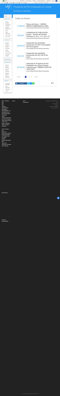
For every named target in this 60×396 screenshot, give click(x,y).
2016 (13, 269)
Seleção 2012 (4, 254)
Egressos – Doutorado (6, 123)
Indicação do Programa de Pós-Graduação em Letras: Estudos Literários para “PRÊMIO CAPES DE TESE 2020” (38, 66)
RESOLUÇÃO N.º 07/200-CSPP (6, 174)
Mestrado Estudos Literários (27, 103)
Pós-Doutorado (4, 186)
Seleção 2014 (4, 251)
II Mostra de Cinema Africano (17, 352)
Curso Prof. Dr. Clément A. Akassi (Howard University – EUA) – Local (6, 120)
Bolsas (3, 127)
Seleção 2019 (4, 242)
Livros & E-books (4, 191)
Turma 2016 (25, 111)
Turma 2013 (25, 140)
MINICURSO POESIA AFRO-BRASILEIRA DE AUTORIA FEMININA (17, 175)
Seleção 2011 (4, 256)
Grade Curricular (4, 168)
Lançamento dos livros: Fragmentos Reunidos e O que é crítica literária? (17, 287)
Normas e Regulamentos (5, 173)
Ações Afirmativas (5, 107)
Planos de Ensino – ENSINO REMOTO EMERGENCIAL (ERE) (37, 25)
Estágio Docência (4, 159)
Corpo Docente (4, 150)
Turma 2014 (25, 114)
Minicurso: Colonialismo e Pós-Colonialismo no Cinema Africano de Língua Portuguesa (17, 378)
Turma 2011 (25, 143)
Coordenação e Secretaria (6, 144)
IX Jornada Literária (15, 190)
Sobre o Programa (5, 145)
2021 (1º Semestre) (5, 100)
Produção (3, 138)
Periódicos (3, 189)
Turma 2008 (25, 123)
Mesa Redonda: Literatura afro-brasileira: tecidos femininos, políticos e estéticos (17, 237)
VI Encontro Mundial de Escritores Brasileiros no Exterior (16, 187)
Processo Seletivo (5, 221)
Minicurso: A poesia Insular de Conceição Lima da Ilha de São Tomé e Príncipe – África (17, 227)
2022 (3, 102)
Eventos (13, 100)
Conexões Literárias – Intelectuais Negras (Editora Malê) (17, 105)
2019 (13, 128)
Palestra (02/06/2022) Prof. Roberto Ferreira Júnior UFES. (6, 136)
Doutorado (3, 156)
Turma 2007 (25, 149)
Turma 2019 (25, 106)
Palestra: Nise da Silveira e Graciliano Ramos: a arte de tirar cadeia (17, 272)
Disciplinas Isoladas (5, 206)
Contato (3, 116)
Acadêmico (4, 106)
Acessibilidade (46, 2)
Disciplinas (3, 147)
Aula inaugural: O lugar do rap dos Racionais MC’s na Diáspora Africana (17, 280)
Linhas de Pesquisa (5, 129)
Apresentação (4, 109)
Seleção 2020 (4, 222)
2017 (13, 222)
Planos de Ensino (4, 203)
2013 (13, 384)
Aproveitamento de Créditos (6, 197)
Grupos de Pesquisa (5, 124)
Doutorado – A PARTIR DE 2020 (6, 153)
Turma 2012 (25, 117)
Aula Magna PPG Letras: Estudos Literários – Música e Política (17, 131)
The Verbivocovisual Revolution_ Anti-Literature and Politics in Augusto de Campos (17, 183)
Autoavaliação (4, 114)
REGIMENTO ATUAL (5, 176)
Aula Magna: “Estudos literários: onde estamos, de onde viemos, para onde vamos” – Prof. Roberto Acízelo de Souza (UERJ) (17, 137)
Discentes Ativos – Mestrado (27, 126)
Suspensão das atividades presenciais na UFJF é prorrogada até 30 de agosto (38, 45)
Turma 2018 (25, 108)
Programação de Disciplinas (6, 201)
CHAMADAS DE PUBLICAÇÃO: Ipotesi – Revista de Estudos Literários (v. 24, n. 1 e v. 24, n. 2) (38, 34)
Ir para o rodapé (23, 2)
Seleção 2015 (4, 248)
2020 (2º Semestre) (5, 218)
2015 (13, 302)
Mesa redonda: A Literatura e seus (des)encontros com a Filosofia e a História (17, 315)
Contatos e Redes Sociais (6, 117)
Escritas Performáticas (16, 193)
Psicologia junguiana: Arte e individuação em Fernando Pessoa (17, 204)
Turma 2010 (25, 120)
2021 (13, 126)
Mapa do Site (36, 2)
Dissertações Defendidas (5, 165)
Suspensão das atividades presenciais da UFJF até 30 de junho (37, 55)
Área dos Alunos (5, 192)
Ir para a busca (17, 2)
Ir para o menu (11, 2)
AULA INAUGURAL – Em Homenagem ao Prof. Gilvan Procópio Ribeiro (6, 112)
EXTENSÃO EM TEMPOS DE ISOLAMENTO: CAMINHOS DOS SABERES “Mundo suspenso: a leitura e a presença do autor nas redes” (17, 111)
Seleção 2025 (4, 143)
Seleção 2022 (4, 236)
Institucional (4, 126)
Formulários (4, 219)
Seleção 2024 (4, 239)
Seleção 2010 (4, 257)
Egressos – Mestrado (26, 152)
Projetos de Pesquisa (5, 171)
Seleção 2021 (4, 233)
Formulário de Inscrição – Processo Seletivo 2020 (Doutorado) (6, 226)
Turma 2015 (25, 137)
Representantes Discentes (6, 212)
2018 (13, 191)
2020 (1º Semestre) (5, 215)
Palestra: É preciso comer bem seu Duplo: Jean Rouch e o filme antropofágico (17, 319)
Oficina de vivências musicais (17, 223)
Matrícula (3, 200)
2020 (13, 102)
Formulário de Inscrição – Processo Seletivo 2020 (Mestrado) (6, 230)
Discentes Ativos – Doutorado (27, 150)
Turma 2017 (25, 109)
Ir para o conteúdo (5, 2)
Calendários (4, 198)
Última (36, 76)
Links (3, 130)
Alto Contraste (41, 2)
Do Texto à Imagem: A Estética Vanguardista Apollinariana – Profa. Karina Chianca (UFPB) (17, 149)
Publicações (4, 188)
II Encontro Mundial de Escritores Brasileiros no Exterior (16, 349)
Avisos (24, 100)
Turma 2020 (25, 105)
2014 (13, 340)
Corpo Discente (25, 102)
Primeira (18, 76)
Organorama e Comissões (6, 133)
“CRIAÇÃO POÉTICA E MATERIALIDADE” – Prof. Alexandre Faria (16, 120)
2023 (3, 103)
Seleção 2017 (4, 245)
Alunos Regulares (4, 204)
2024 (3, 105)
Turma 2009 (25, 146)
